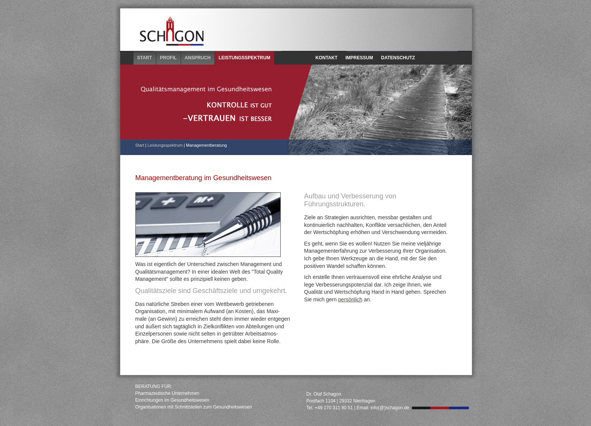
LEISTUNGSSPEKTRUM (244, 57)
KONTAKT (327, 57)
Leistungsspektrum (165, 145)
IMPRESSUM (359, 57)
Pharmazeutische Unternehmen (167, 393)
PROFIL (168, 57)
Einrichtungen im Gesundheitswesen (172, 400)
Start (139, 145)
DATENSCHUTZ (398, 57)
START (144, 57)
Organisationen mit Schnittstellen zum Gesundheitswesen (193, 407)
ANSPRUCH (198, 57)
